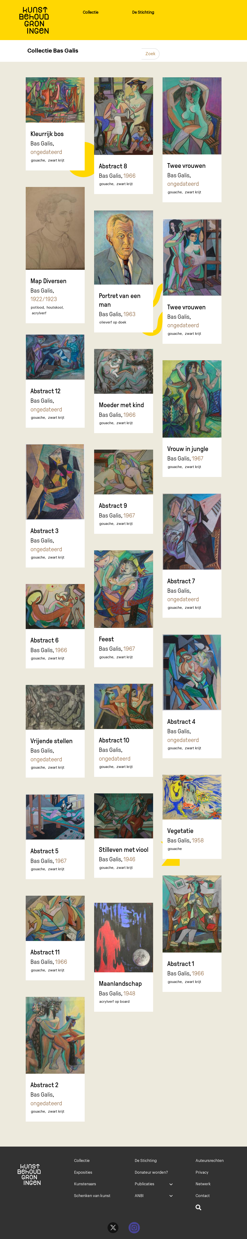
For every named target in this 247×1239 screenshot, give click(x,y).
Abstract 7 (181, 581)
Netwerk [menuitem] (203, 1184)
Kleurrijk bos (47, 133)
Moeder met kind (121, 405)
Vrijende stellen (51, 741)
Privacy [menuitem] (202, 1172)
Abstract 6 (44, 640)
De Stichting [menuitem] (143, 12)
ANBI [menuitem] (139, 1196)
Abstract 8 (113, 166)
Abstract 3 (44, 531)
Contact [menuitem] (203, 1196)
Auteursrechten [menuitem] (210, 1161)
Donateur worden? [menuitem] (151, 1172)
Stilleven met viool (123, 849)
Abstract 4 (181, 721)
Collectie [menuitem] (90, 12)
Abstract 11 (45, 952)
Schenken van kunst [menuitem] (92, 1196)
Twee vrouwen (186, 165)
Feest (106, 639)
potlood (37, 307)
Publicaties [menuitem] (144, 1184)
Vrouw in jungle (187, 448)
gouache (38, 160)
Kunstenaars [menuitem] (85, 1184)
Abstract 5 (44, 851)
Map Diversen (48, 281)
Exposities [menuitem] (83, 1172)
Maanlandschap (120, 983)
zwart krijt (56, 160)
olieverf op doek (112, 322)
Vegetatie (180, 830)
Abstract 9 (113, 505)
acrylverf (39, 313)
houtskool (55, 307)
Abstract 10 (114, 740)
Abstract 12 (45, 391)
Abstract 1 (180, 963)
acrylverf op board (114, 1001)
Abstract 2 (44, 1085)
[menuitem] (215, 1208)
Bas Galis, (46, 147)
